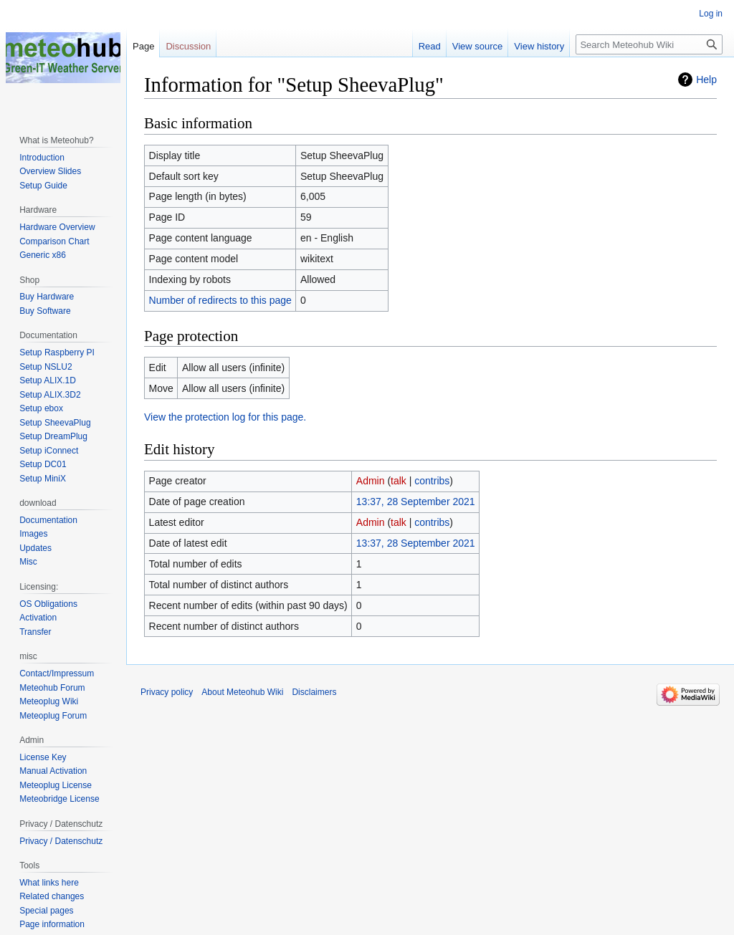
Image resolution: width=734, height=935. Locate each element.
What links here (49, 883)
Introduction (42, 158)
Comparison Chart (54, 241)
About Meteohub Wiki (242, 692)
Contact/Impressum (56, 673)
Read (430, 46)
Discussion (188, 46)
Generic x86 (42, 255)
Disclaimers (314, 692)
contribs (431, 480)
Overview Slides (50, 171)
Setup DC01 (42, 464)
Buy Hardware (46, 297)
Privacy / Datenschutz (61, 841)
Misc (28, 562)
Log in (711, 14)
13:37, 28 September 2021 (415, 501)
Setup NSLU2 (45, 367)
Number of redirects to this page (220, 300)
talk (398, 480)
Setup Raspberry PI (57, 352)
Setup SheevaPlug (54, 423)
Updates (35, 548)
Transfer (35, 632)
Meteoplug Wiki (48, 701)
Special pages (46, 911)
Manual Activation (53, 771)
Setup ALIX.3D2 (49, 395)
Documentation (48, 520)
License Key (42, 757)
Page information (52, 924)
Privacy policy (166, 692)
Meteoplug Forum (53, 716)
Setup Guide (43, 186)
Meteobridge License (59, 799)
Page (143, 46)
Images (33, 534)
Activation (38, 618)
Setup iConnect (48, 451)
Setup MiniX (42, 479)
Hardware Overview (57, 227)
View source (477, 46)
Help (706, 79)
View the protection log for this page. (225, 417)
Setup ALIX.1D (47, 380)
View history (539, 46)
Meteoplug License (55, 785)
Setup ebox (41, 408)
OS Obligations (48, 604)
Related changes (51, 896)
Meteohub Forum (52, 688)
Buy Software (44, 311)
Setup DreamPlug (53, 436)
